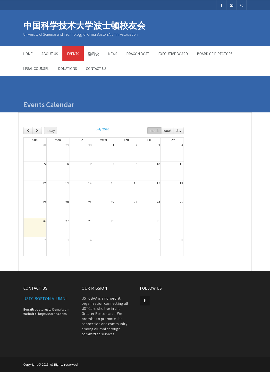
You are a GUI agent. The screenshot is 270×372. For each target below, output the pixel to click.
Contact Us (96, 68)
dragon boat (137, 53)
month (154, 131)
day (178, 131)
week (168, 131)
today (51, 131)
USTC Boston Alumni (45, 298)
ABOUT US (50, 53)
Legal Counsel (36, 68)
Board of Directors (215, 53)
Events (73, 53)
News (112, 53)
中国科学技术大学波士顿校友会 (84, 25)
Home (28, 53)
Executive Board (173, 53)
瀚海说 (93, 53)
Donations (67, 68)
